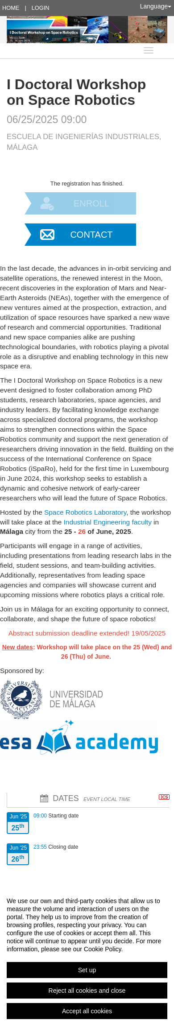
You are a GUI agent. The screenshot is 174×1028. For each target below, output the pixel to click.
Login (41, 7)
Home (10, 7)
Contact (91, 234)
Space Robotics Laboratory (85, 512)
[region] (87, 956)
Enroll (91, 203)
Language (155, 6)
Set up (87, 970)
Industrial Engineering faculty (108, 522)
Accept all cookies (87, 1011)
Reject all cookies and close (87, 990)
